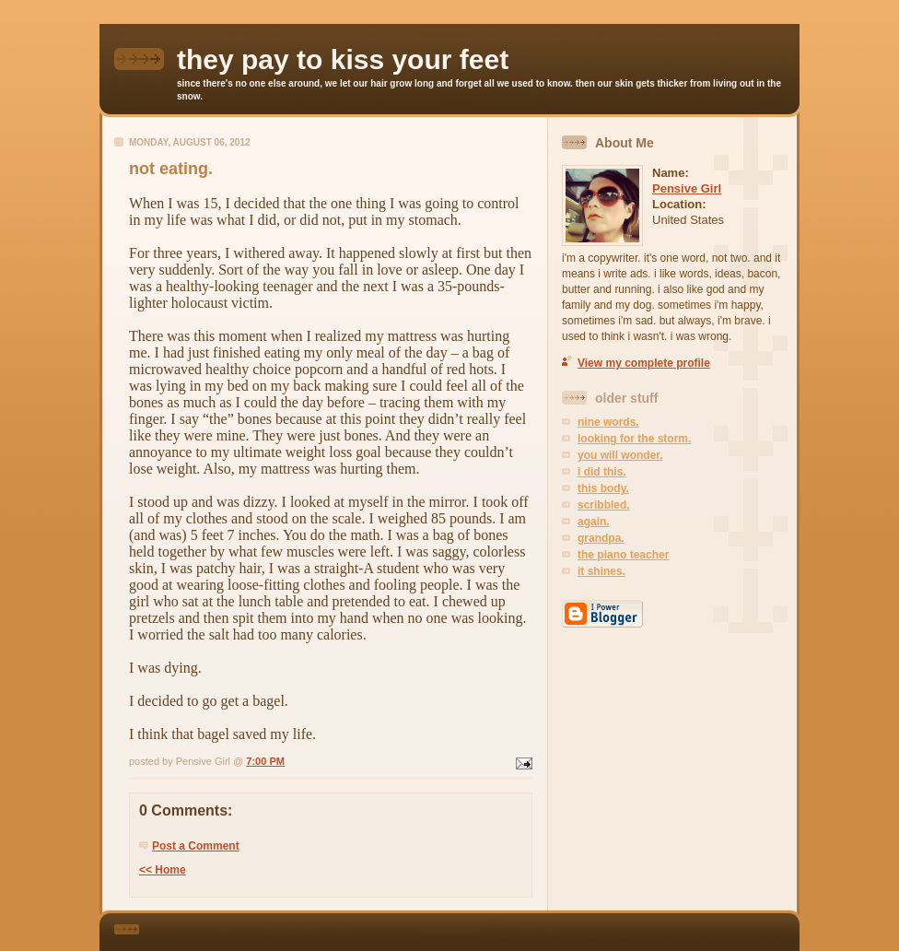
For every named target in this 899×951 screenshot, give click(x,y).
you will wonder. (620, 455)
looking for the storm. (634, 438)
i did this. (602, 471)
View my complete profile (644, 363)
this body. (603, 488)
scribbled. (604, 505)
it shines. (601, 571)
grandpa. (601, 538)
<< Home (162, 869)
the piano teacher (623, 554)
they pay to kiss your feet (342, 59)
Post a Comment (195, 845)
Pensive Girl (686, 188)
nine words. (608, 422)
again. (594, 521)
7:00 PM (265, 761)
